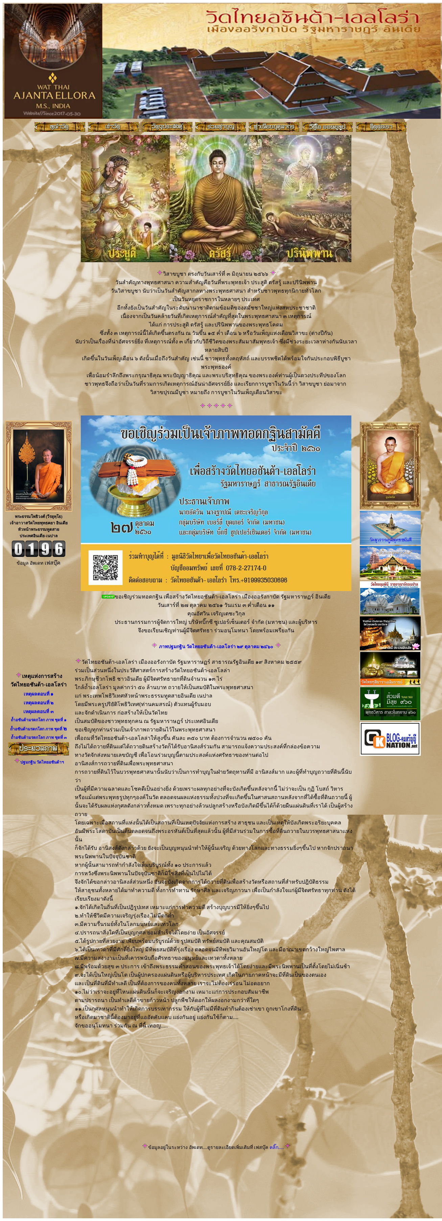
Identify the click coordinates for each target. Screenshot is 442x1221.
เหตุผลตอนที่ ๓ (38, 711)
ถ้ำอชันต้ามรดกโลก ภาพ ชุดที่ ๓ (39, 737)
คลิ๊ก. (273, 1147)
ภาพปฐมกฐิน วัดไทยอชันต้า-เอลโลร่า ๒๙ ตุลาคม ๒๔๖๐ (216, 646)
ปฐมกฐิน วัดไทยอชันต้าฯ (42, 762)
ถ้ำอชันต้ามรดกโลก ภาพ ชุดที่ (37, 720)
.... (281, 1147)
